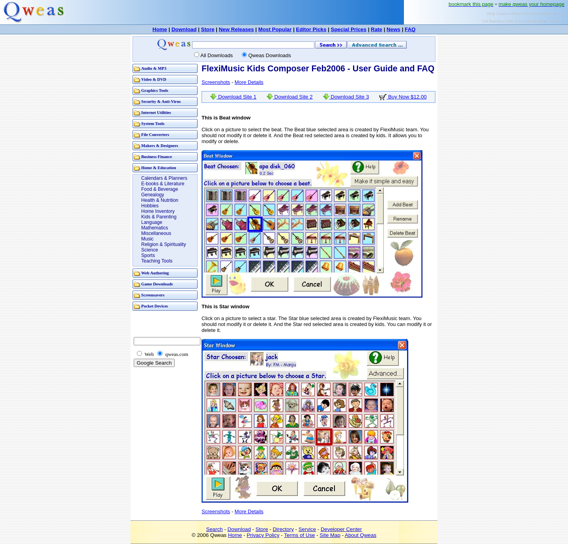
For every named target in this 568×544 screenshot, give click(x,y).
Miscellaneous (156, 233)
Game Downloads (157, 284)
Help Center (497, 13)
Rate (376, 29)
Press (561, 13)
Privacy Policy (263, 535)
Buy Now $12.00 (403, 97)
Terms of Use (299, 535)
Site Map (330, 535)
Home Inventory (158, 211)
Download (184, 29)
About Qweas (360, 535)
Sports (148, 255)
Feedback (535, 21)
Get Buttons (492, 21)
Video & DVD (153, 79)
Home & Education (158, 168)
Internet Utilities (156, 112)
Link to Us (515, 21)
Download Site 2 (290, 97)
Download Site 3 (346, 97)
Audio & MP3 (153, 68)
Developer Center (341, 529)
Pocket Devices (154, 306)
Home (160, 29)
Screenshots (216, 82)
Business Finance (156, 157)
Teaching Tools (156, 261)
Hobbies (150, 206)
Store (208, 29)
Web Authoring (155, 273)
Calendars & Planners (164, 178)
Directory (283, 529)
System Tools (152, 123)
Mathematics (154, 228)
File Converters (155, 134)
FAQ (410, 29)
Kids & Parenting (158, 217)
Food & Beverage (159, 189)
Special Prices (348, 29)
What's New (521, 13)
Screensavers (152, 295)
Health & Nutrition (159, 200)
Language (151, 222)
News (393, 29)
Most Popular (274, 29)
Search (214, 529)
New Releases (236, 29)
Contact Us (556, 21)
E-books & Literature (162, 183)
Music (147, 239)
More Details (249, 82)
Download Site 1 (233, 97)
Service (307, 529)
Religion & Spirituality (163, 244)
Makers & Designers (159, 145)
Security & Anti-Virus (161, 101)
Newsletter (544, 13)
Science (149, 250)
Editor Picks (311, 29)
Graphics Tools (154, 90)
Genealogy (152, 194)
